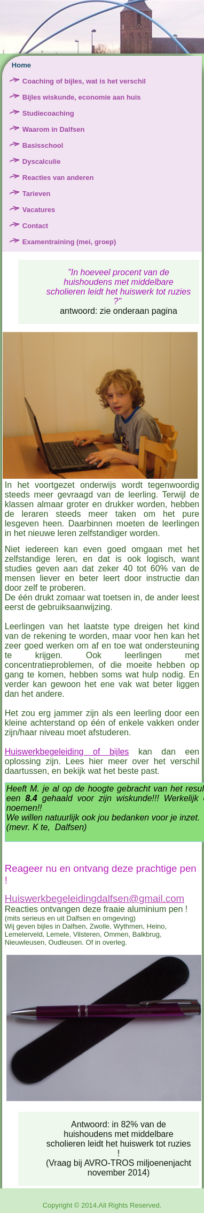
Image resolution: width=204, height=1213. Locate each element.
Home (21, 65)
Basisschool (43, 145)
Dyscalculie (41, 161)
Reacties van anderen (58, 178)
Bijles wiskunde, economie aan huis (81, 97)
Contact (35, 226)
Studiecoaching (48, 113)
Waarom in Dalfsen (53, 129)
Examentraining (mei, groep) (69, 242)
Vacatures (38, 210)
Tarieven (36, 194)
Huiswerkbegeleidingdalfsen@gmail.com (94, 898)
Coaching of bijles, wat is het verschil (84, 81)
